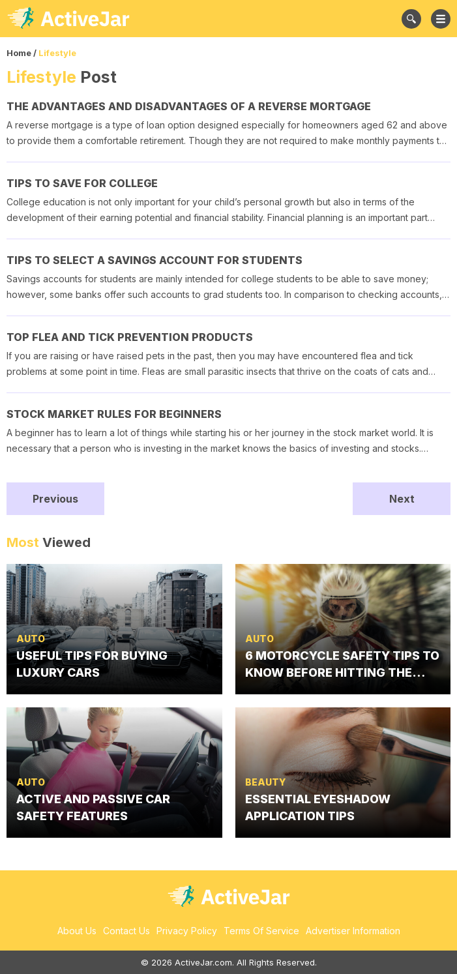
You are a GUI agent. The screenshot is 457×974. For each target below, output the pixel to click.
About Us (76, 930)
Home (19, 53)
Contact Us (126, 930)
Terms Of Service (261, 930)
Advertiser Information (353, 930)
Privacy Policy (186, 930)
